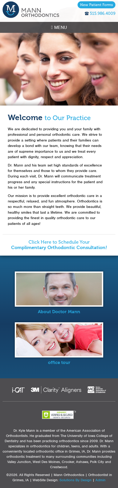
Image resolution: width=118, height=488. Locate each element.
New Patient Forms (96, 5)
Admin (100, 480)
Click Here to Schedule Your (59, 245)
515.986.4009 (102, 13)
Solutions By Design (75, 480)
